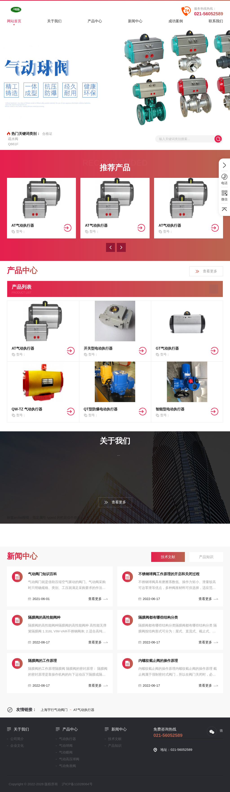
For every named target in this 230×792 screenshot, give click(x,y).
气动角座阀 (67, 766)
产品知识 (115, 745)
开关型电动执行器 (98, 348)
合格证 (47, 134)
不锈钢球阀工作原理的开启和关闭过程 (168, 574)
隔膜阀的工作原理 (42, 661)
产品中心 (95, 22)
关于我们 (54, 22)
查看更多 (206, 271)
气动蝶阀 (66, 752)
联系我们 (216, 22)
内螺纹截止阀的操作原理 (158, 661)
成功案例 (175, 22)
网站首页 (14, 22)
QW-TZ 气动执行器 (27, 409)
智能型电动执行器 (170, 409)
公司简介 (17, 739)
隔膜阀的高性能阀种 (44, 617)
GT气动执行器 (167, 348)
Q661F (13, 144)
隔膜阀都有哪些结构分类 (158, 617)
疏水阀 (13, 139)
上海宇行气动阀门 (54, 710)
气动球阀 (66, 745)
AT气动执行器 (22, 225)
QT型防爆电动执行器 (100, 409)
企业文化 (17, 745)
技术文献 (115, 739)
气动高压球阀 (69, 759)
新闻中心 (135, 22)
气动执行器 (67, 739)
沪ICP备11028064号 (77, 784)
